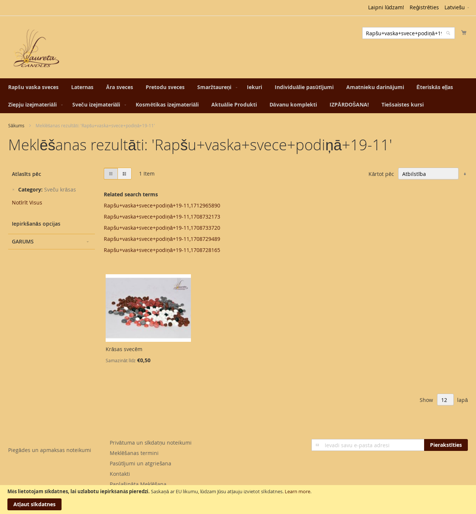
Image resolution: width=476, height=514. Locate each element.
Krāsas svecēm (124, 349)
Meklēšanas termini (134, 452)
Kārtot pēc (381, 173)
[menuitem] (33, 87)
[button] (457, 8)
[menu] (238, 95)
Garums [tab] (23, 241)
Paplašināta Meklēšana (138, 484)
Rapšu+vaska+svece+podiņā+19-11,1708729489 (162, 238)
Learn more (297, 491)
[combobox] (408, 33)
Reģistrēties (424, 7)
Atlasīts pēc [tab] (26, 173)
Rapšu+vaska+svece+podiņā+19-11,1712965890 (162, 205)
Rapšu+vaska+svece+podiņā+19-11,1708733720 (162, 227)
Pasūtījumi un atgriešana (141, 463)
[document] (238, 499)
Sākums (16, 125)
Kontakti (120, 473)
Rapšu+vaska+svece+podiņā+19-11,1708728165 (162, 249)
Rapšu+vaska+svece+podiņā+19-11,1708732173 (162, 216)
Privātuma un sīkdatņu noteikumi (151, 442)
